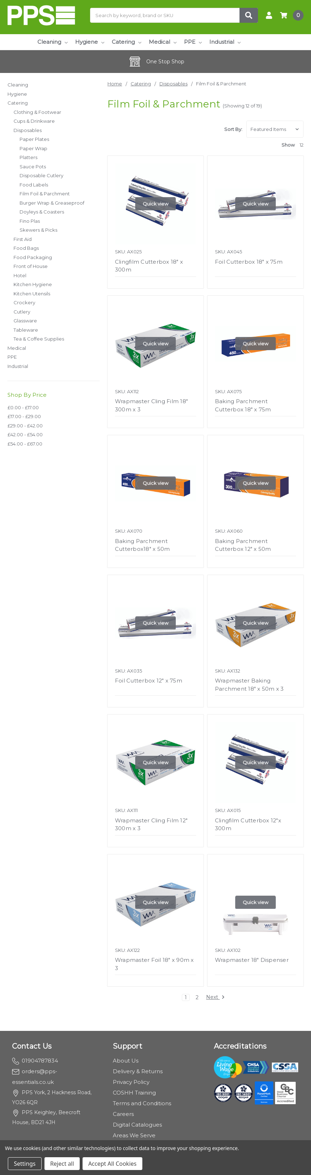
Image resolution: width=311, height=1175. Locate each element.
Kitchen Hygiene (33, 284)
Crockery (24, 302)
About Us (125, 1060)
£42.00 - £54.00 (25, 434)
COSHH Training (134, 1092)
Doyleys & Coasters (42, 212)
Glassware (25, 320)
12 (302, 145)
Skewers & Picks (38, 230)
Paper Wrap (33, 148)
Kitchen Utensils (32, 293)
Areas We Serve (134, 1135)
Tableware (26, 330)
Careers (123, 1114)
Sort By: (233, 129)
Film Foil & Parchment (45, 193)
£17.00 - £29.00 (24, 416)
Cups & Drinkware (34, 121)
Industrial (225, 41)
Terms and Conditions (142, 1103)
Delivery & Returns (138, 1071)
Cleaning (52, 41)
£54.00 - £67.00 (24, 444)
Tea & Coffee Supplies (39, 339)
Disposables (28, 130)
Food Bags (26, 248)
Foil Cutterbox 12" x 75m (148, 680)
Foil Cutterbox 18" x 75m (249, 261)
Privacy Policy (131, 1082)
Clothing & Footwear (37, 112)
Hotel (20, 275)
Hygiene (89, 41)
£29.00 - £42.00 (25, 425)
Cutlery (22, 312)
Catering (126, 41)
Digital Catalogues (137, 1124)
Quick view (155, 204)
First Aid (23, 239)
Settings (25, 1164)
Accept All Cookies (112, 1164)
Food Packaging (33, 257)
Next (215, 997)
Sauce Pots (33, 166)
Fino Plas (30, 221)
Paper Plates (34, 139)
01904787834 (35, 1060)
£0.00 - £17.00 (23, 407)
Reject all (62, 1164)
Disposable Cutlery (41, 175)
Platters (28, 157)
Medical (162, 41)
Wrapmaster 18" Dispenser (252, 960)
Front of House (31, 266)
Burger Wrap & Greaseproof (52, 203)
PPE (193, 41)
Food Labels (34, 185)
